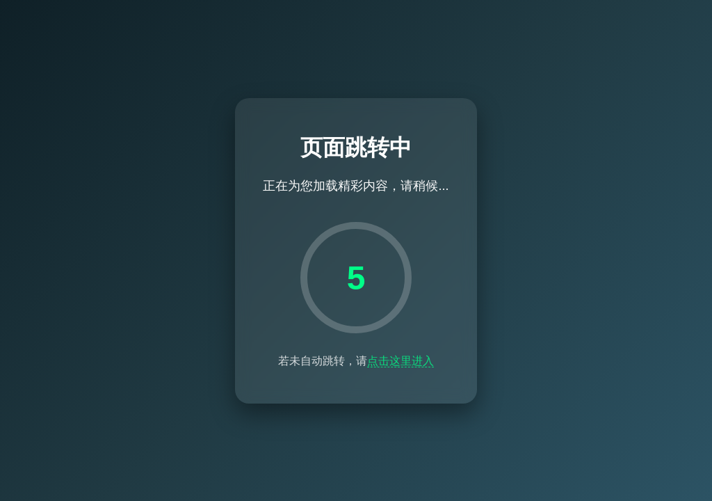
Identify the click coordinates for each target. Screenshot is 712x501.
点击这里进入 (400, 361)
